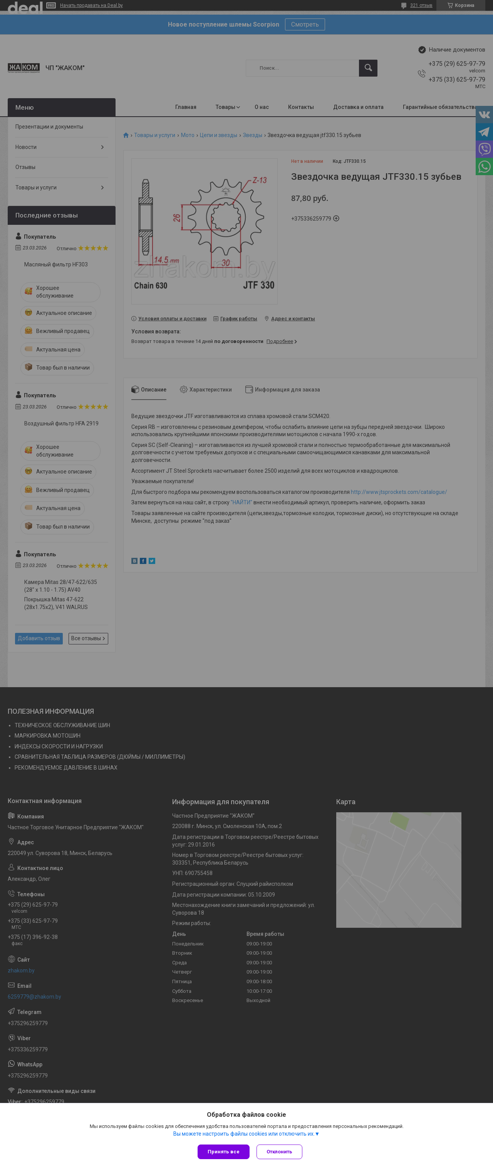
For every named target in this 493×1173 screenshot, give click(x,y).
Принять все (224, 1152)
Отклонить (280, 1152)
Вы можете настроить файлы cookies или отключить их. (244, 1134)
